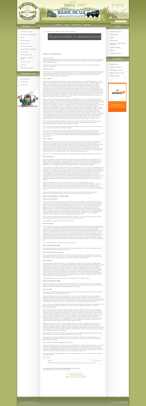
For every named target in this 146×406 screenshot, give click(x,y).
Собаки (57, 31)
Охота (53, 31)
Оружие (112, 37)
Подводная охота (25, 79)
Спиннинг (23, 65)
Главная (45, 31)
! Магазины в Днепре (26, 31)
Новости (58, 24)
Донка (22, 37)
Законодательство (25, 40)
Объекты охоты (114, 34)
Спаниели (62, 31)
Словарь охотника (115, 47)
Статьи (49, 31)
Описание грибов (115, 75)
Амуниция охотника (115, 31)
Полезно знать (24, 52)
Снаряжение (23, 84)
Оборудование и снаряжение (28, 49)
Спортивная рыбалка (26, 67)
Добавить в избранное (117, 4)
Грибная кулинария (115, 67)
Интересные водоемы (26, 46)
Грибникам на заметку (116, 70)
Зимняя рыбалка (25, 43)
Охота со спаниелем (70, 31)
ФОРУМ (66, 24)
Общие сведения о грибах (117, 72)
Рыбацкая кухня (25, 62)
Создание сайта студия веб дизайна (115, 402)
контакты (87, 24)
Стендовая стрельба (115, 53)
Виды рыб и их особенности (28, 34)
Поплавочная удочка (26, 54)
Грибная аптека (114, 64)
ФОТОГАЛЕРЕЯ (76, 24)
